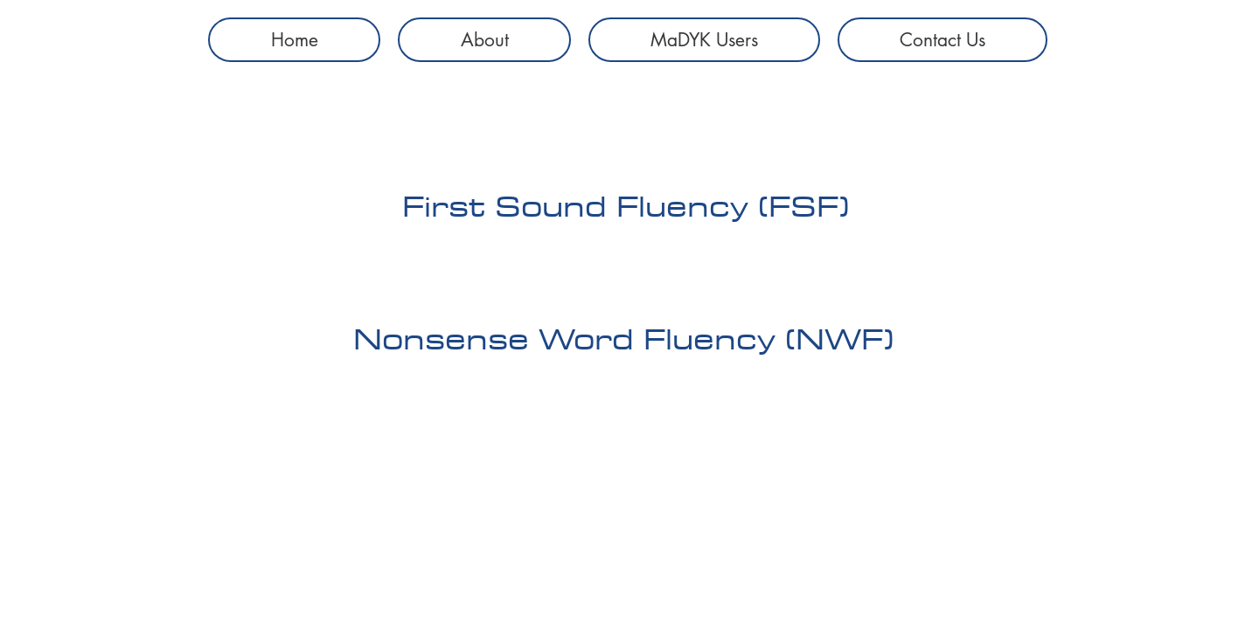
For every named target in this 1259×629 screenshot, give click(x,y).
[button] (704, 39)
